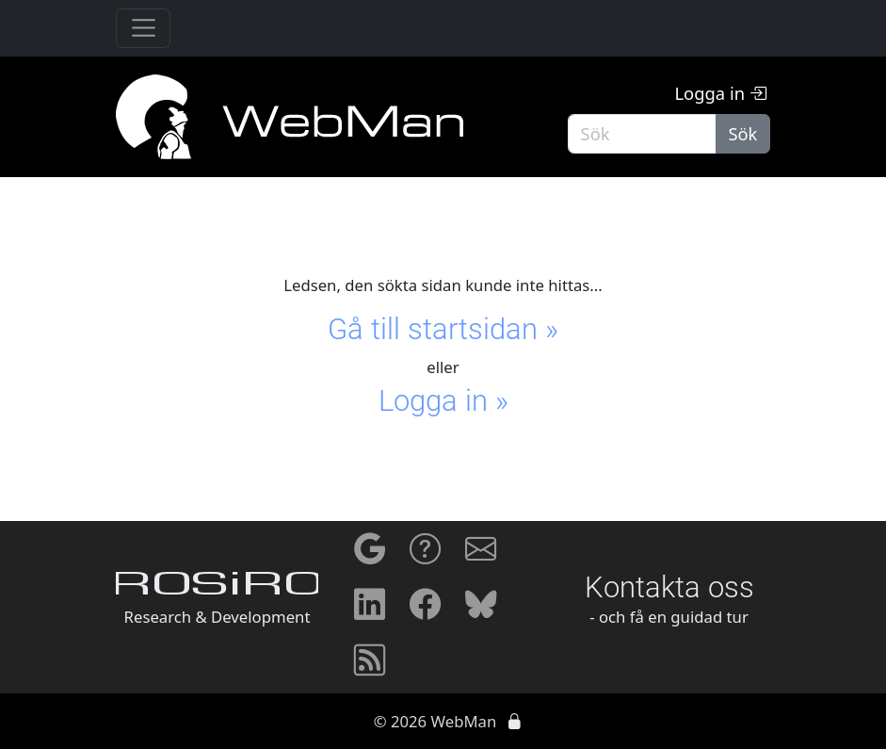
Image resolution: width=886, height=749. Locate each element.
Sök (742, 133)
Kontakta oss (669, 587)
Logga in (719, 93)
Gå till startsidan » (443, 329)
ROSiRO (217, 587)
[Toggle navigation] (143, 28)
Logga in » (443, 400)
